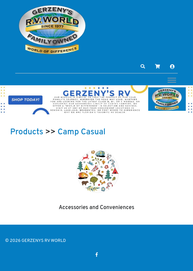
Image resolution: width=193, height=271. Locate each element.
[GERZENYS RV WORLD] (52, 29)
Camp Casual (82, 132)
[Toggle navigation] (172, 80)
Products (26, 132)
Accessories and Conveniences (96, 207)
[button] (142, 66)
